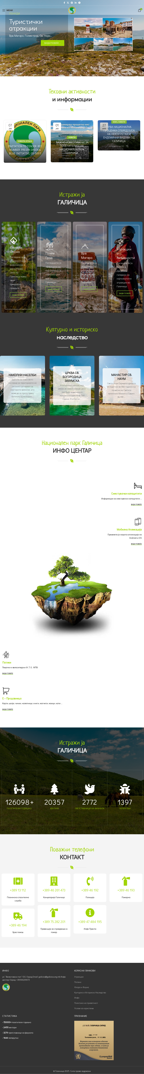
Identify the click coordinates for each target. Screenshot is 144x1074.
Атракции (79, 976)
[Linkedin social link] (75, 3)
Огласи (29, 141)
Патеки (77, 982)
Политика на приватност (86, 1003)
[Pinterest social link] (72, 3)
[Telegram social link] (79, 3)
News (115, 122)
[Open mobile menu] (7, 10)
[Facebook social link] (64, 3)
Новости (21, 141)
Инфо (76, 997)
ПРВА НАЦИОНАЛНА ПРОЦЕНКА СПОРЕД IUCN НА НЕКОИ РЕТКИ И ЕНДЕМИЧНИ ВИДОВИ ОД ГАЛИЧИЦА (119, 134)
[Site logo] (72, 9)
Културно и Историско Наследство (90, 992)
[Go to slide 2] (73, 73)
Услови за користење (84, 1008)
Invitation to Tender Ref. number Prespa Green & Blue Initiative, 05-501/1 (25, 149)
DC (28, 158)
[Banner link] (19, 267)
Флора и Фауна (81, 987)
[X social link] (68, 3)
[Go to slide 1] (70, 73)
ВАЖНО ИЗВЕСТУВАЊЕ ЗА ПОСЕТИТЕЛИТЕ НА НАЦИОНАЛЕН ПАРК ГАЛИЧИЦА (72, 147)
